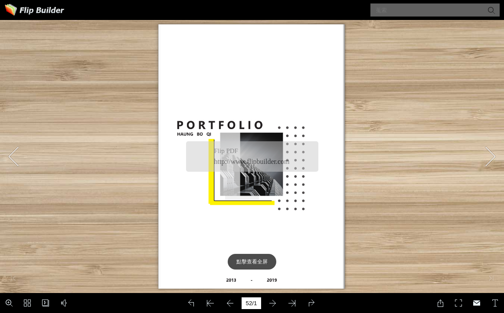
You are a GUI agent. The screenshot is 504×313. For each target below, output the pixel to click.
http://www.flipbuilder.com (252, 161)
